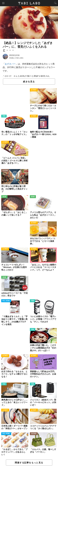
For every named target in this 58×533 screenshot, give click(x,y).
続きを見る (29, 81)
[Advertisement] (29, 499)
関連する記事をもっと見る (29, 462)
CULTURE (5, 171)
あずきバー (10, 64)
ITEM (3, 116)
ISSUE (4, 197)
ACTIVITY (34, 90)
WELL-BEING (6, 301)
